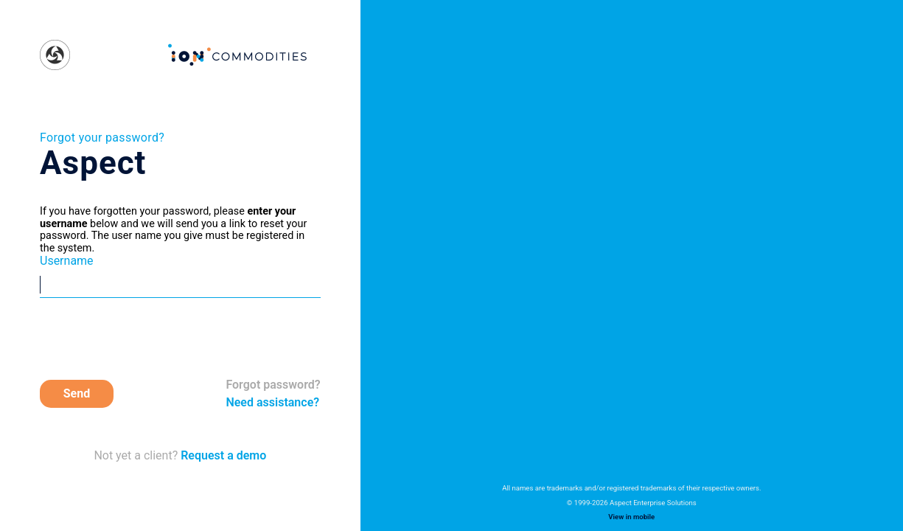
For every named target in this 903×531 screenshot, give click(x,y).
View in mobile (631, 517)
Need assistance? (272, 402)
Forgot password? (273, 385)
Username (67, 261)
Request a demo (222, 455)
